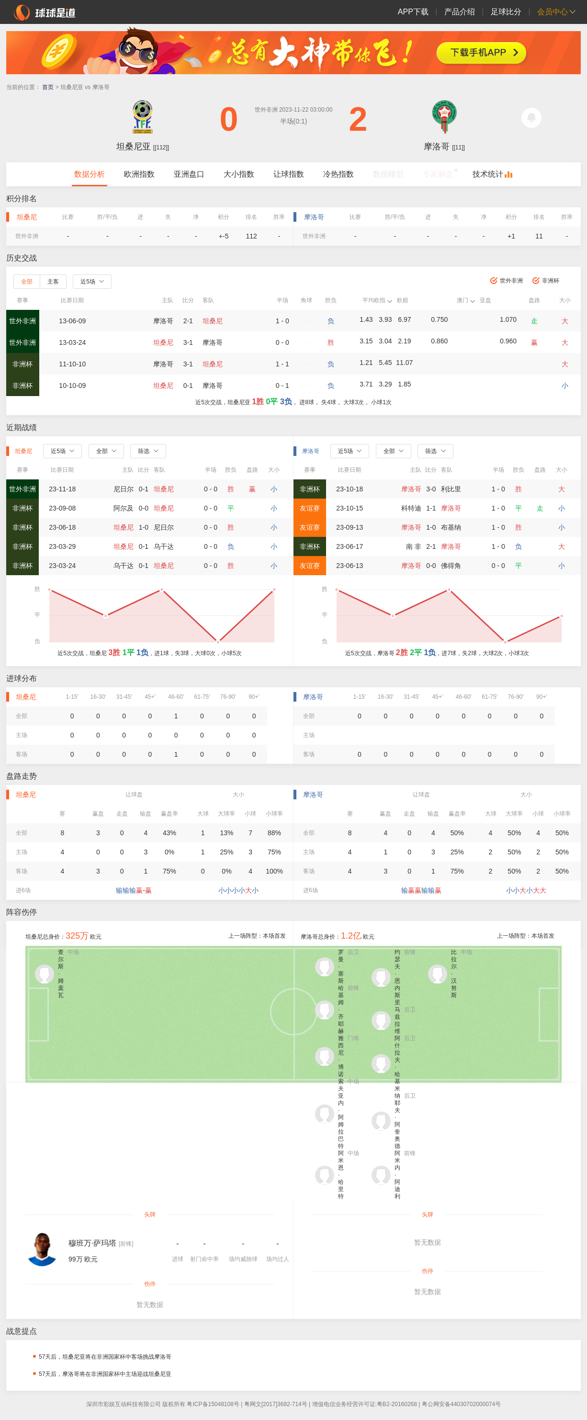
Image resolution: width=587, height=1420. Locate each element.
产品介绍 (459, 12)
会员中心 (552, 12)
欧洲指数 (139, 174)
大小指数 (239, 174)
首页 (48, 87)
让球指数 (288, 174)
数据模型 (388, 174)
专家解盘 (438, 174)
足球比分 (506, 12)
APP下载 (413, 12)
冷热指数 (338, 174)
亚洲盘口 (189, 174)
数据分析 (89, 174)
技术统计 (488, 174)
